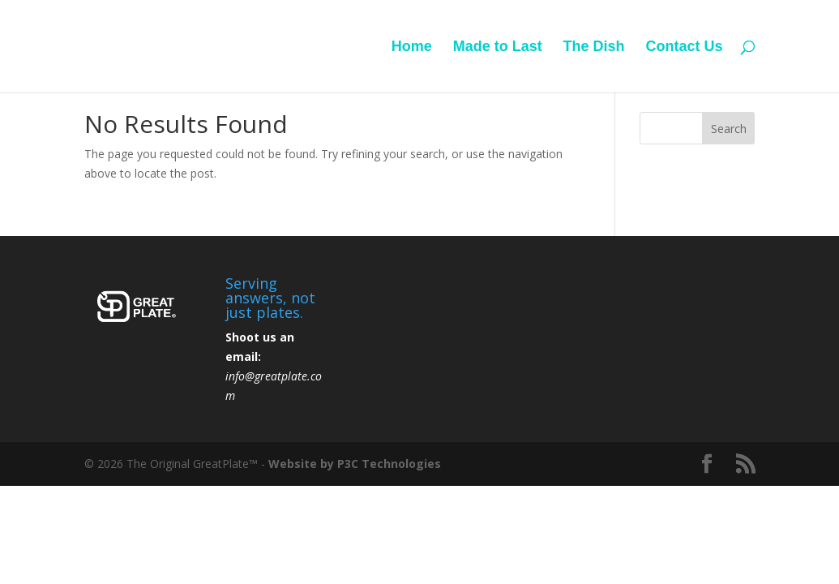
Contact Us (683, 47)
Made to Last (497, 47)
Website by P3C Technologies (354, 463)
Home (412, 47)
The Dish (594, 47)
